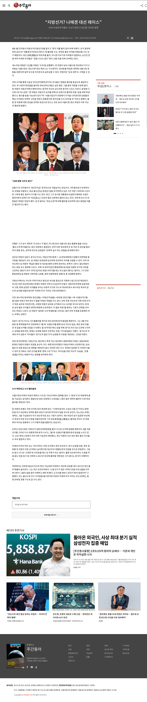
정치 (70, 646)
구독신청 (126, 649)
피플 (88, 657)
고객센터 (47, 685)
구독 (116, 86)
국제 (88, 649)
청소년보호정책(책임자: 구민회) (83, 685)
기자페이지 (108, 657)
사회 (70, 649)
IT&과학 (89, 653)
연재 (106, 646)
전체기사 (71, 661)
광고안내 (126, 653)
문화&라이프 (73, 653)
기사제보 (126, 646)
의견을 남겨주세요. (21, 505)
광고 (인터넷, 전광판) (28, 685)
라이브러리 (108, 653)
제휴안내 (40, 685)
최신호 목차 (108, 649)
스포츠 (70, 657)
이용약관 (55, 685)
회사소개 (17, 685)
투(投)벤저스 (104, 86)
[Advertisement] (45, 224)
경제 (88, 646)
